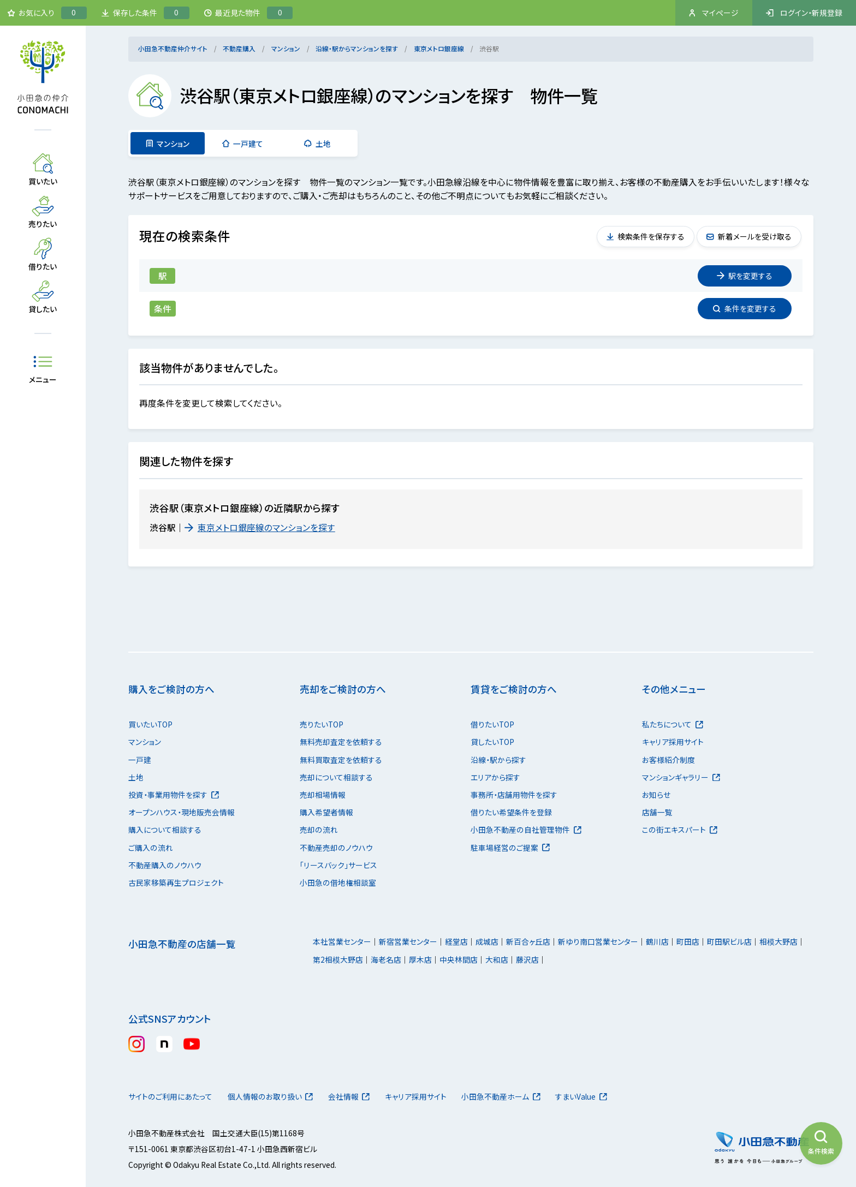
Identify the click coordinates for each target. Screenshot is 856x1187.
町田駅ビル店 (729, 941)
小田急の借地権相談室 (338, 882)
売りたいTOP (321, 724)
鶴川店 (657, 941)
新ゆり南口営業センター (598, 941)
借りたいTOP (492, 724)
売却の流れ (319, 829)
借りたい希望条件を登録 (511, 812)
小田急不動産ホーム (500, 1096)
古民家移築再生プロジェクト (176, 882)
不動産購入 (239, 48)
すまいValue (581, 1096)
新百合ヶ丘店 (528, 941)
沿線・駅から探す (498, 759)
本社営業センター (342, 941)
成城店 (486, 941)
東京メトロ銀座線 (439, 48)
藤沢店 (527, 959)
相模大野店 (778, 941)
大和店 (496, 959)
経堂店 (456, 941)
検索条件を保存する (646, 236)
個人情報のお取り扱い (270, 1096)
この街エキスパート (679, 829)
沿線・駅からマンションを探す (357, 48)
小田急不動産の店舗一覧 (182, 944)
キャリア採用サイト (673, 741)
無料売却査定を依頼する (341, 741)
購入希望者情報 (326, 812)
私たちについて (672, 724)
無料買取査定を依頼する (341, 759)
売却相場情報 (323, 794)
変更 (744, 275)
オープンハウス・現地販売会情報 (181, 812)
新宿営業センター (408, 941)
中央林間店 (458, 959)
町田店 (687, 941)
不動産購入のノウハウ (164, 865)
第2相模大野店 (338, 959)
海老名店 (386, 959)
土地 (317, 143)
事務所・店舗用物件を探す (514, 794)
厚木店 (420, 959)
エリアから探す (495, 777)
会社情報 (349, 1096)
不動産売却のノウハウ (336, 847)
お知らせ (656, 794)
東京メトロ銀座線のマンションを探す (260, 527)
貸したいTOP (492, 741)
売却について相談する (336, 777)
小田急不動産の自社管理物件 (526, 829)
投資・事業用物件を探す (173, 794)
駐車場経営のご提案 (510, 847)
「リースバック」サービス (338, 865)
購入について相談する (164, 829)
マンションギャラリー (681, 777)
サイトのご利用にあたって (170, 1096)
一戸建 (139, 759)
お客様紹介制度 (668, 759)
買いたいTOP (150, 724)
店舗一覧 (657, 812)
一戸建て (243, 143)
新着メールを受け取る (749, 236)
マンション (285, 48)
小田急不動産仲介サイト (172, 48)
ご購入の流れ (150, 847)
